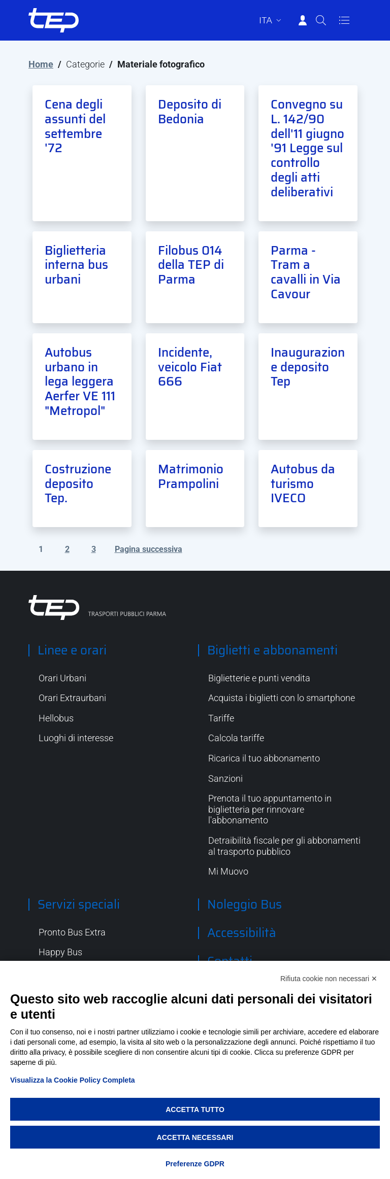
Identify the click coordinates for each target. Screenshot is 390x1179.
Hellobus (56, 718)
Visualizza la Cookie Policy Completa (72, 1080)
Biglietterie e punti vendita (259, 678)
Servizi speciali (79, 904)
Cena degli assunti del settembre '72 (75, 126)
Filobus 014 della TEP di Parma (191, 265)
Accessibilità (241, 933)
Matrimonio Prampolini (190, 477)
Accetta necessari (195, 1137)
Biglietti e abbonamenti (272, 650)
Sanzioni (225, 778)
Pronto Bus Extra (72, 932)
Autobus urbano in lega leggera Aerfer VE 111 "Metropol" (80, 382)
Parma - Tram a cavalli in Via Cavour (306, 272)
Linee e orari (72, 650)
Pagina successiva (148, 549)
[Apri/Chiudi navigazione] (344, 20)
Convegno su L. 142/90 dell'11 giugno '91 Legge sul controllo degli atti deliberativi (307, 148)
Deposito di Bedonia (189, 112)
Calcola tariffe (236, 738)
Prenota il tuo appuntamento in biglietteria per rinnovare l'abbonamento (270, 809)
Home (40, 64)
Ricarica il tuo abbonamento (264, 758)
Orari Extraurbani (72, 697)
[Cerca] (321, 20)
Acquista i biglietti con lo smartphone (281, 697)
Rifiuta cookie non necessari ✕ (328, 979)
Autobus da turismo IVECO (303, 484)
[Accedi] (303, 20)
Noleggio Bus (244, 904)
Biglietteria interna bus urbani (76, 265)
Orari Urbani (62, 678)
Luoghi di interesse (76, 738)
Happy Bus (60, 952)
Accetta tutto (195, 1109)
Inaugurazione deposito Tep (308, 367)
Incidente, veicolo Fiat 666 (190, 367)
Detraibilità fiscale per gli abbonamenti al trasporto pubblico (284, 846)
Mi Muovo (228, 871)
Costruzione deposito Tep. (78, 484)
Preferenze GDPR (195, 1164)
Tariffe (221, 718)
